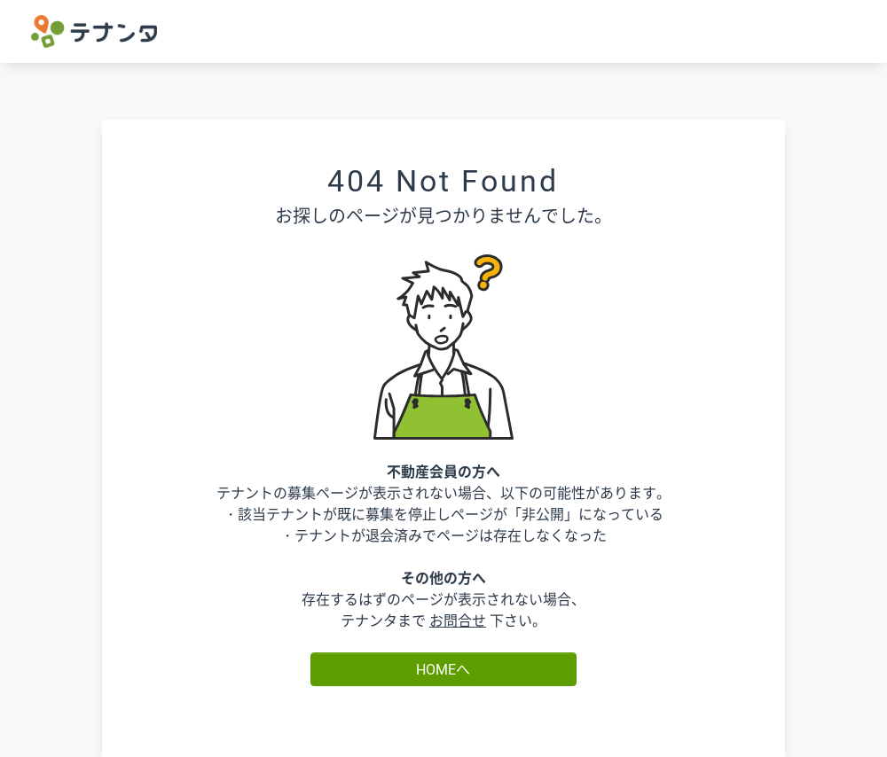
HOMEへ (443, 668)
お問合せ (457, 620)
